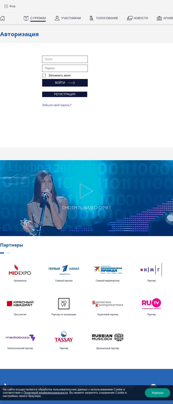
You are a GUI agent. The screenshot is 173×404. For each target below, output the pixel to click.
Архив (168, 18)
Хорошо (157, 393)
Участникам (71, 18)
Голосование (107, 18)
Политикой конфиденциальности (46, 392)
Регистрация (64, 94)
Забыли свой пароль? (56, 105)
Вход (12, 6)
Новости (141, 18)
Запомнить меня (59, 75)
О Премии (38, 18)
